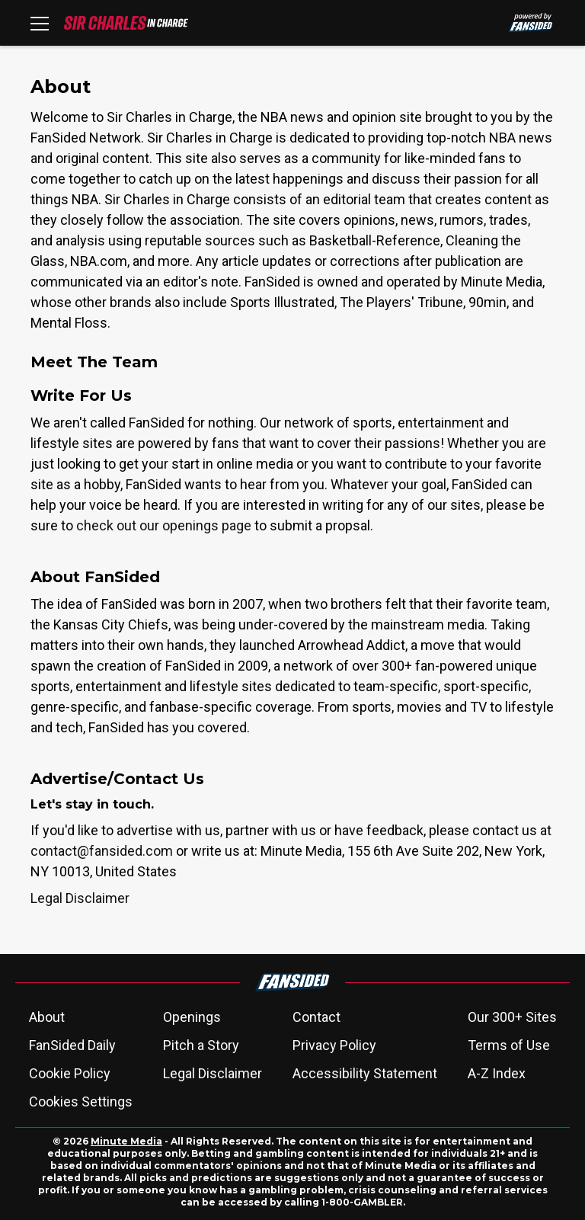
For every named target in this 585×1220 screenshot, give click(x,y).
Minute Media (126, 1141)
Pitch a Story (201, 1045)
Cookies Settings (81, 1102)
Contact (316, 1017)
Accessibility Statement (364, 1073)
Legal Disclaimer (79, 898)
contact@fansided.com (101, 851)
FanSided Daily (72, 1045)
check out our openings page (163, 525)
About (47, 1017)
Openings (192, 1017)
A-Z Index (497, 1073)
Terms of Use (509, 1045)
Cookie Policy (69, 1073)
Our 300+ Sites (512, 1017)
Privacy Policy (334, 1045)
